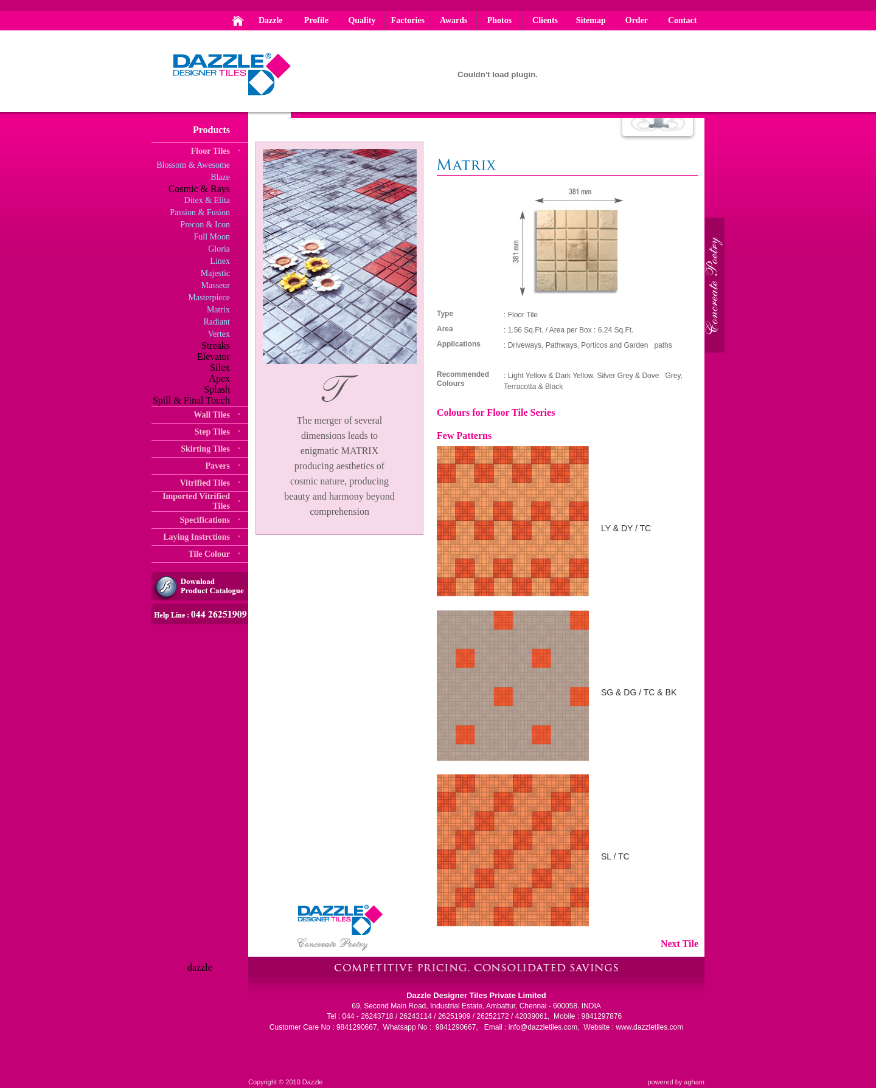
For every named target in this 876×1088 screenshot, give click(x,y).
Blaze (220, 177)
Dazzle (271, 20)
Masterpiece (209, 297)
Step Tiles (212, 431)
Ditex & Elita (207, 200)
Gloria (219, 248)
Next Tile (679, 943)
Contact (682, 20)
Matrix (218, 309)
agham (694, 1082)
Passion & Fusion (200, 212)
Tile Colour (209, 554)
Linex (220, 261)
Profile (316, 20)
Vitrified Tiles (204, 482)
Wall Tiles (211, 414)
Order (636, 20)
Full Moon (211, 236)
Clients (545, 20)
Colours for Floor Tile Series (496, 412)
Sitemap (591, 20)
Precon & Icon (205, 224)
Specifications (205, 520)
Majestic (215, 273)
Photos (499, 20)
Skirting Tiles (205, 448)
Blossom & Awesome (193, 165)
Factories (408, 20)
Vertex (218, 334)
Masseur (215, 285)
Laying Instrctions (196, 537)
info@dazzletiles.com (543, 1027)
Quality (361, 20)
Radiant (216, 321)
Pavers (218, 465)
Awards (454, 20)
